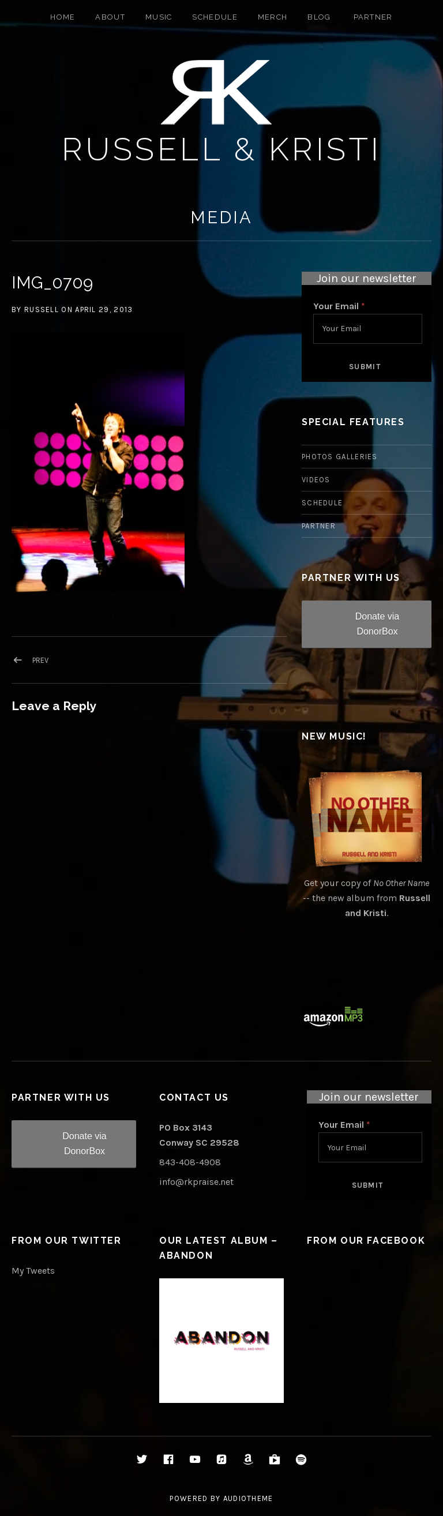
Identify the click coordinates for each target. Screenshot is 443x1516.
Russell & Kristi (222, 149)
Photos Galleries (340, 456)
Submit (365, 366)
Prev (40, 660)
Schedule (214, 17)
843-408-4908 (190, 1162)
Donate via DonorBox (377, 623)
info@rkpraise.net (196, 1181)
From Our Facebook (366, 1240)
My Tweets (33, 1270)
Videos (316, 479)
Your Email (339, 306)
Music (158, 17)
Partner (373, 17)
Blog (319, 17)
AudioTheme (248, 1498)
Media (221, 217)
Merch (273, 17)
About (110, 17)
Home (62, 17)
